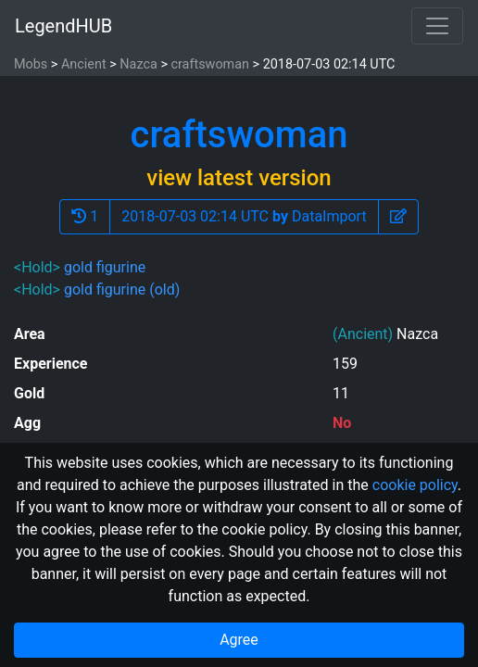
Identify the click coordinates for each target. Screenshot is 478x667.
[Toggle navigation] (437, 25)
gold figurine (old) (122, 289)
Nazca (138, 64)
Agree (239, 639)
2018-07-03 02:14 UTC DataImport (243, 216)
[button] (398, 216)
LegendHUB (63, 26)
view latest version (238, 178)
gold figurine (104, 267)
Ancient (84, 64)
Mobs (30, 64)
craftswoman (209, 64)
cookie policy (415, 485)
